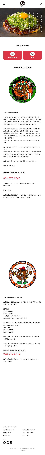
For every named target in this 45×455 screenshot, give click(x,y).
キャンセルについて (29, 432)
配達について (7, 432)
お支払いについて (8, 430)
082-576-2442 (11, 353)
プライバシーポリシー (15, 448)
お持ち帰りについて (29, 430)
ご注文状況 (26, 435)
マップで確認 (25, 197)
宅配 (32, 55)
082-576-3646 (11, 178)
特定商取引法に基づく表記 (28, 448)
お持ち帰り (12, 55)
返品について (7, 435)
